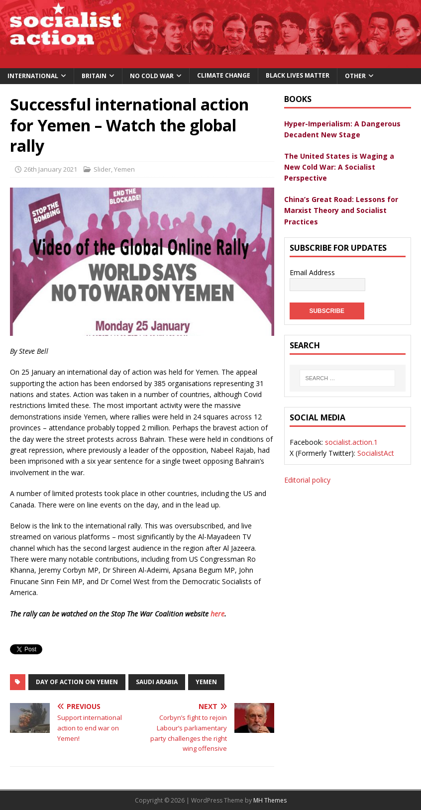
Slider (102, 169)
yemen (206, 682)
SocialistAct (375, 453)
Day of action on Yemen (77, 682)
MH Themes (270, 800)
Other (355, 76)
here (217, 613)
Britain (94, 76)
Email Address (312, 272)
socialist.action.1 (351, 442)
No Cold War (152, 76)
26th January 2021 (50, 169)
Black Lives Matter (297, 75)
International (32, 76)
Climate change (223, 75)
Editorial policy (307, 480)
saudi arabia (157, 682)
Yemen (124, 169)
